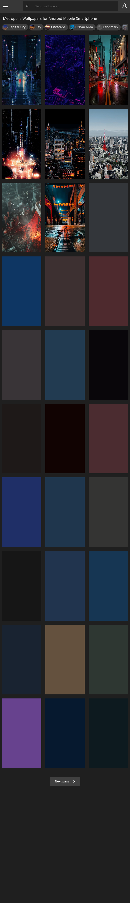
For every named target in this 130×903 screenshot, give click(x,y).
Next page (65, 781)
